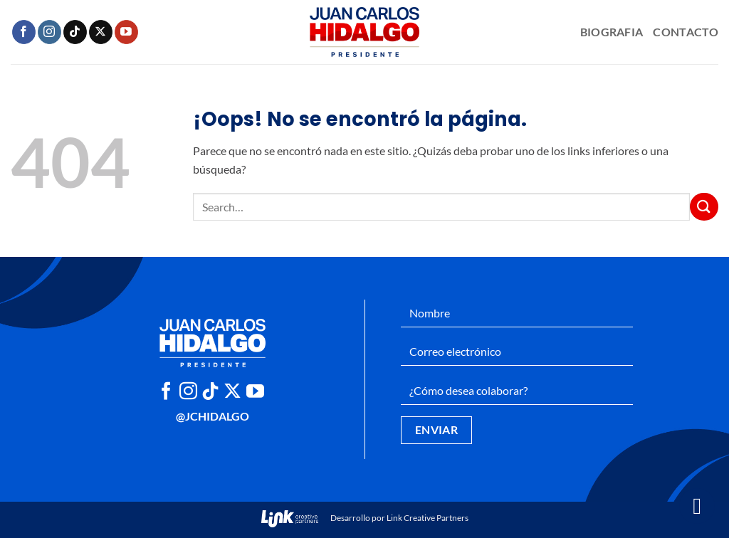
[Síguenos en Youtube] (126, 32)
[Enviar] (704, 207)
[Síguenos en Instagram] (49, 32)
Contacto (685, 31)
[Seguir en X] (100, 32)
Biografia (612, 31)
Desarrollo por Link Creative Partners (364, 517)
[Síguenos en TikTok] (75, 32)
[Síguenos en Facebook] (24, 32)
